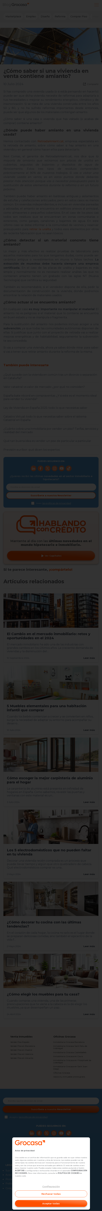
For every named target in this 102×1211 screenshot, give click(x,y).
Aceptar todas (51, 1203)
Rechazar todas (51, 1193)
